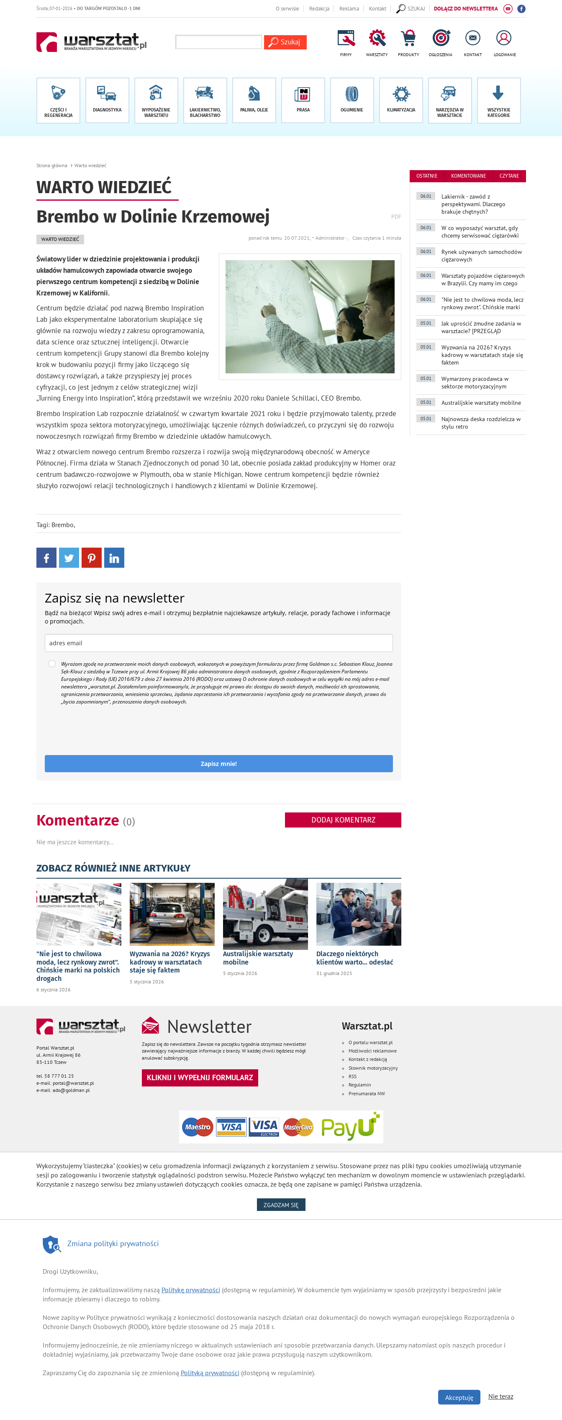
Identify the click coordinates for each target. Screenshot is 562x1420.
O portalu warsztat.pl (371, 1042)
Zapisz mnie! (219, 764)
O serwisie (287, 8)
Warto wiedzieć (90, 165)
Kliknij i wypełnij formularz (200, 1077)
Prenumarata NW (367, 1093)
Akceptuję (459, 1397)
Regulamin (360, 1084)
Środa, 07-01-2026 (88, 8)
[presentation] (108, 730)
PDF (396, 216)
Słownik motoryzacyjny (373, 1068)
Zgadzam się (284, 1204)
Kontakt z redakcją (368, 1059)
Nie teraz (500, 1396)
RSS (353, 1076)
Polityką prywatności (210, 1372)
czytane (509, 176)
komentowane (468, 176)
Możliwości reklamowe (373, 1051)
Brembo (62, 524)
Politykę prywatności (191, 1290)
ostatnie (426, 176)
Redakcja (319, 8)
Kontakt (377, 8)
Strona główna (51, 165)
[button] (499, 101)
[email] (219, 643)
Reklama (349, 8)
